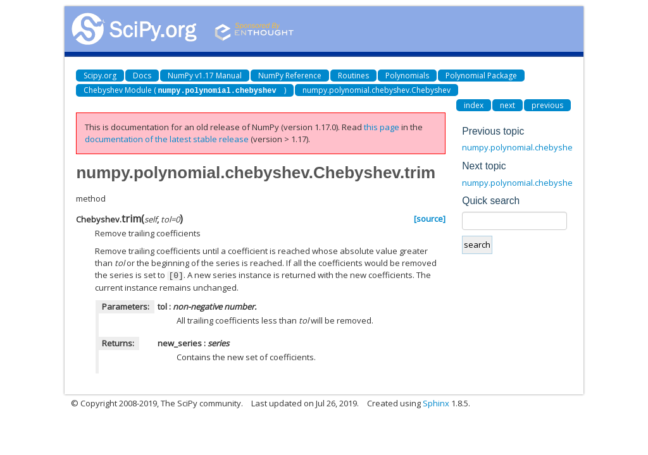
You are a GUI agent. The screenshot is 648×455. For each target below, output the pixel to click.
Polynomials (407, 75)
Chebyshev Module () (184, 90)
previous (547, 104)
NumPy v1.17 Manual (205, 75)
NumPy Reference (289, 75)
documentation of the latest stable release (167, 138)
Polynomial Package (481, 75)
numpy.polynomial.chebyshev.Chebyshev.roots (553, 146)
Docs (142, 75)
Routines (353, 75)
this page (381, 126)
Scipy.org (100, 75)
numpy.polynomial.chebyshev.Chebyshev (376, 90)
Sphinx (436, 402)
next (507, 104)
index (473, 104)
